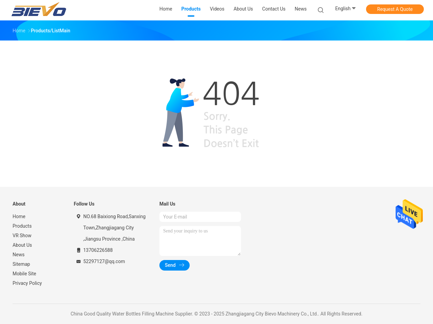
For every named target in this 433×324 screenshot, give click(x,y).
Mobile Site (24, 273)
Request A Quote (395, 9)
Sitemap (21, 264)
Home (19, 216)
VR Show (22, 235)
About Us (22, 245)
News (18, 254)
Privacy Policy (27, 283)
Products (22, 226)
